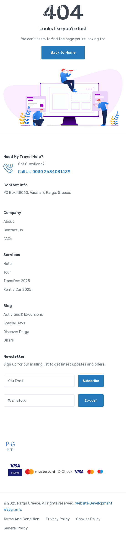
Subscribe (91, 381)
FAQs (7, 239)
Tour (7, 272)
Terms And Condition (21, 519)
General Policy (15, 528)
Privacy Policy (58, 519)
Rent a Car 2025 (17, 289)
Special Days (14, 323)
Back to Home (63, 52)
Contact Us (13, 230)
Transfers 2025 (16, 281)
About (8, 221)
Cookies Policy (88, 519)
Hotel (8, 264)
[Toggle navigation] (119, 10)
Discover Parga (16, 332)
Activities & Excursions (23, 314)
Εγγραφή (91, 401)
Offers (8, 340)
